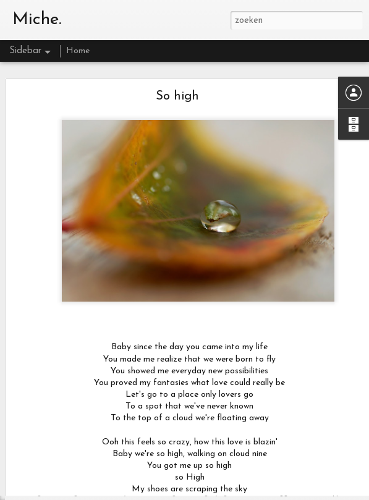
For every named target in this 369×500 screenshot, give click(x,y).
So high (177, 63)
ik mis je (43, 464)
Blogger (281, 493)
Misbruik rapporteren (329, 493)
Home (78, 51)
